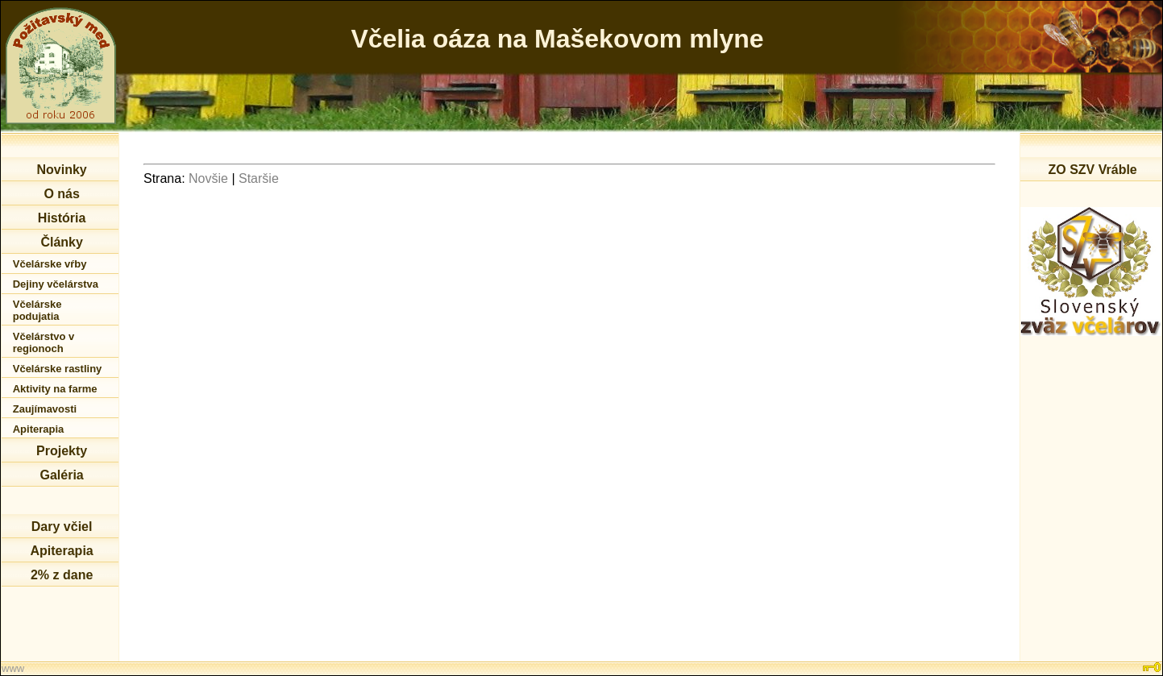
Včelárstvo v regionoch (44, 342)
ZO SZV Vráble (1092, 169)
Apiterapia (38, 429)
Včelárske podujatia (37, 310)
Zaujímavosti (45, 409)
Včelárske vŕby (50, 264)
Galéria (61, 475)
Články (61, 242)
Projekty (61, 451)
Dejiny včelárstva (55, 284)
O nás (61, 194)
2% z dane (62, 575)
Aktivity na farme (55, 389)
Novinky (61, 169)
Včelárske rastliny (57, 369)
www (13, 668)
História (62, 218)
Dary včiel (62, 526)
